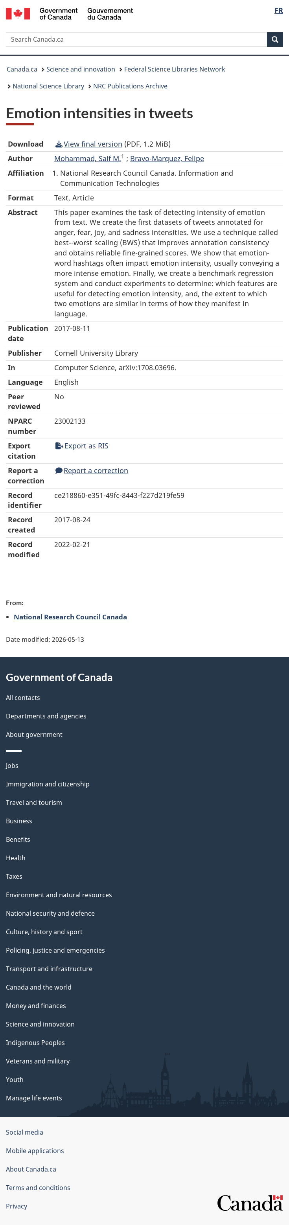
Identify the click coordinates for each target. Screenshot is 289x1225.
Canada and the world (39, 987)
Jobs (12, 765)
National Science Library (48, 86)
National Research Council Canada (70, 616)
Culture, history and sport (44, 931)
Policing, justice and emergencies (55, 950)
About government (34, 734)
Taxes (14, 876)
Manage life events (34, 1098)
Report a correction (91, 470)
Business (19, 821)
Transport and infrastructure (49, 968)
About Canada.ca (31, 1169)
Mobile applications (35, 1150)
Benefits (18, 839)
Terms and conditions (38, 1187)
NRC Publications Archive (130, 86)
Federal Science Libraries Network (174, 69)
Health (16, 858)
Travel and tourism (34, 802)
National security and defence (50, 913)
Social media (24, 1132)
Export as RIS (82, 445)
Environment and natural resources (59, 895)
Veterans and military (38, 1061)
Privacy (16, 1206)
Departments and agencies (46, 716)
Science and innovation (80, 69)
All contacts (23, 697)
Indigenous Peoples (35, 1042)
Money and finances (36, 1005)
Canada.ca (22, 69)
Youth (15, 1079)
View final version (88, 144)
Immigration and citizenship (48, 784)
